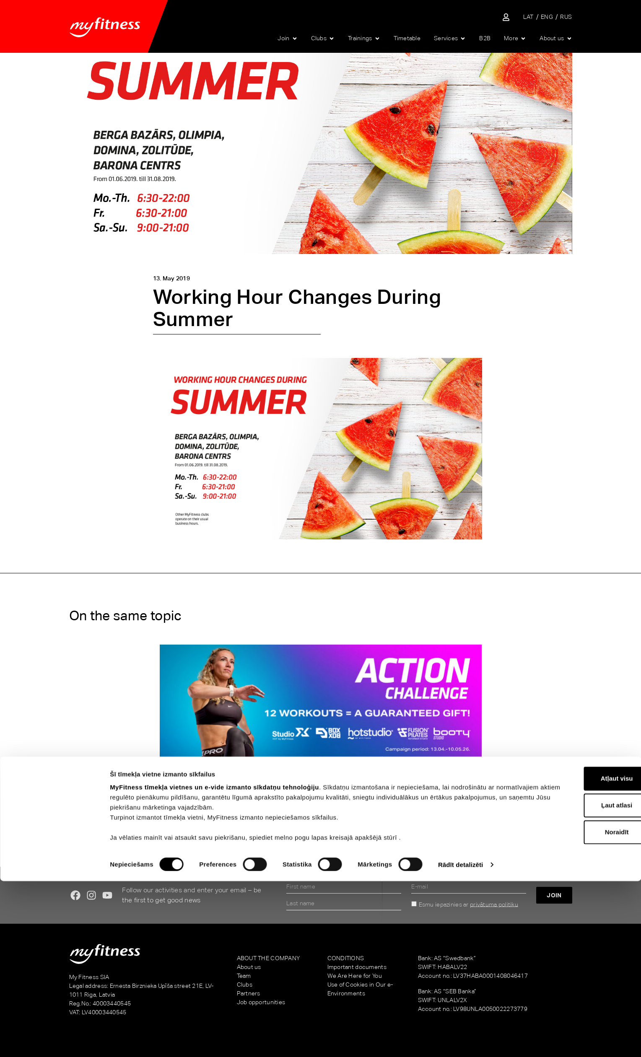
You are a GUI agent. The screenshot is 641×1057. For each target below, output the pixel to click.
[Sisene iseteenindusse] (506, 17)
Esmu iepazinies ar (468, 904)
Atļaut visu (571, 954)
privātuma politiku (494, 904)
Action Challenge (108, 795)
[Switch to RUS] (566, 17)
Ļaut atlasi (571, 980)
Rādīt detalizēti (460, 1040)
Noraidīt (571, 1007)
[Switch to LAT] (528, 17)
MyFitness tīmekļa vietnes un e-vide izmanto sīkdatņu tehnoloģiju (214, 962)
